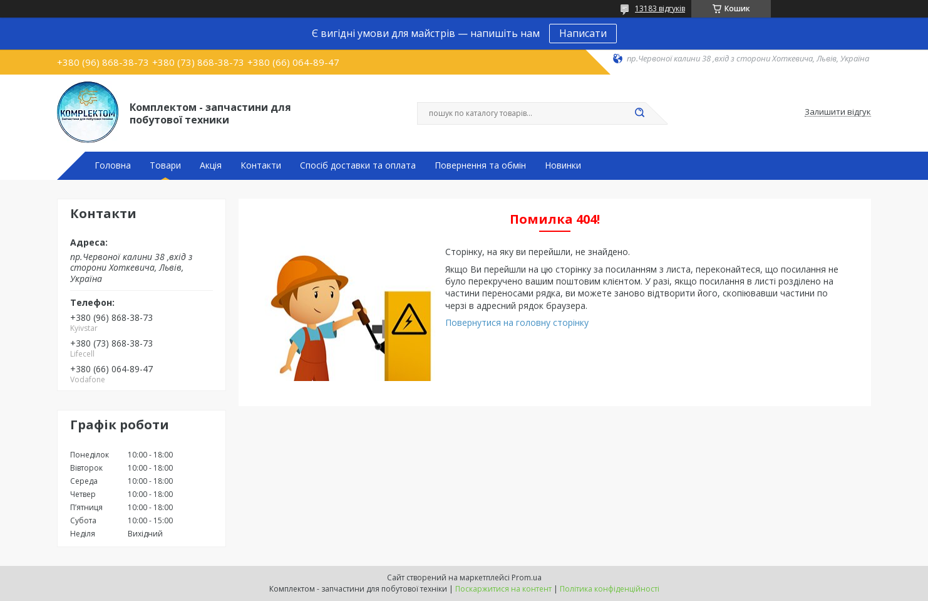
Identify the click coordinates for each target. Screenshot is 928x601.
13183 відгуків (660, 8)
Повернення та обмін (480, 165)
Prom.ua (527, 577)
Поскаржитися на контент (503, 588)
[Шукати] (639, 113)
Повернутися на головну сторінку (517, 322)
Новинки (563, 165)
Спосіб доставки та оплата (358, 165)
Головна (113, 165)
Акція (211, 165)
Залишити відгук (838, 112)
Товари (165, 165)
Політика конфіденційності (609, 588)
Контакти (260, 165)
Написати (583, 33)
